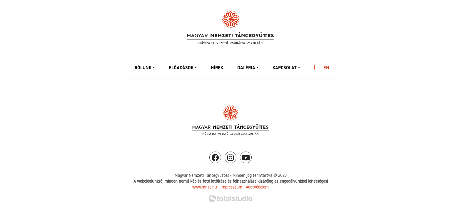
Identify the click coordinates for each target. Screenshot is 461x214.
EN (326, 67)
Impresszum (231, 187)
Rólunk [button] (143, 67)
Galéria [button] (246, 67)
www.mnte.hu (204, 187)
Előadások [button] (181, 67)
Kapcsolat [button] (285, 67)
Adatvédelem (257, 187)
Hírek (217, 67)
